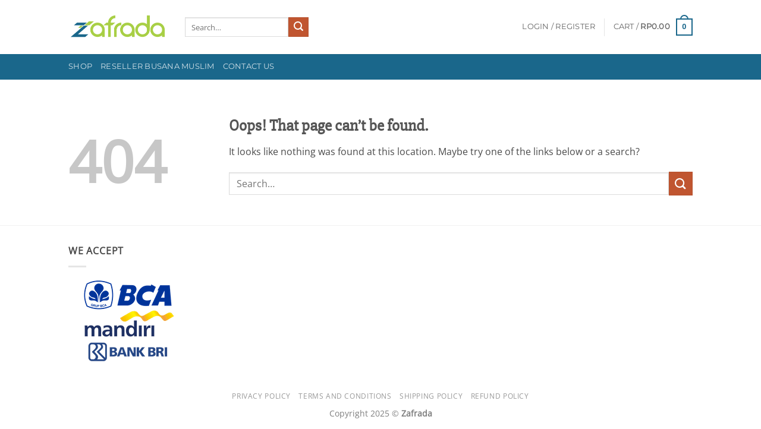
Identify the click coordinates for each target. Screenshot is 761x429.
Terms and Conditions (344, 396)
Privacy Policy (261, 396)
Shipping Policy (431, 396)
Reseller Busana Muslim (157, 66)
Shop (80, 66)
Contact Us (249, 66)
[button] (558, 27)
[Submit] (298, 27)
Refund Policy (500, 396)
